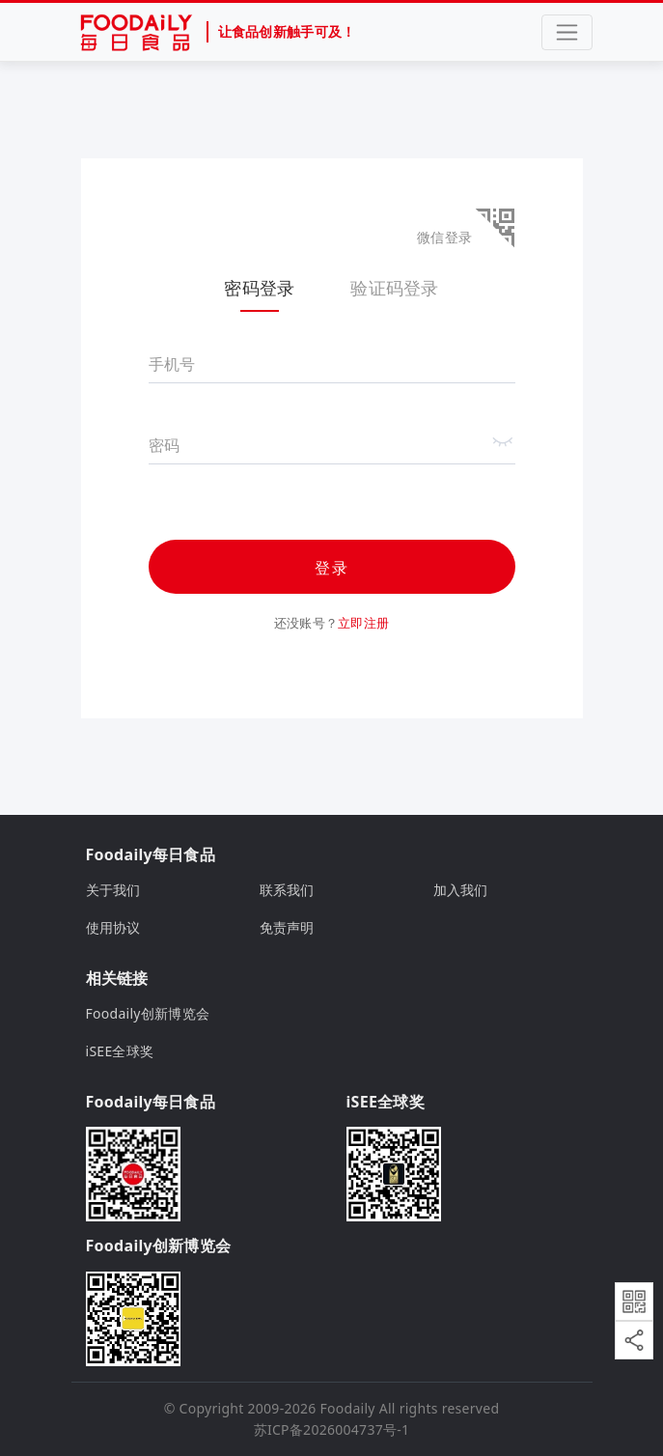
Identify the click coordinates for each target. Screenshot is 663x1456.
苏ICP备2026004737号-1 (332, 1429)
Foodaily (347, 1408)
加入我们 (460, 890)
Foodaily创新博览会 (148, 1013)
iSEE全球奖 (120, 1051)
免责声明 (287, 927)
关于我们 (113, 890)
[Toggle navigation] (567, 32)
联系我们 (287, 890)
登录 (332, 567)
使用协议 (113, 927)
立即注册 (363, 622)
